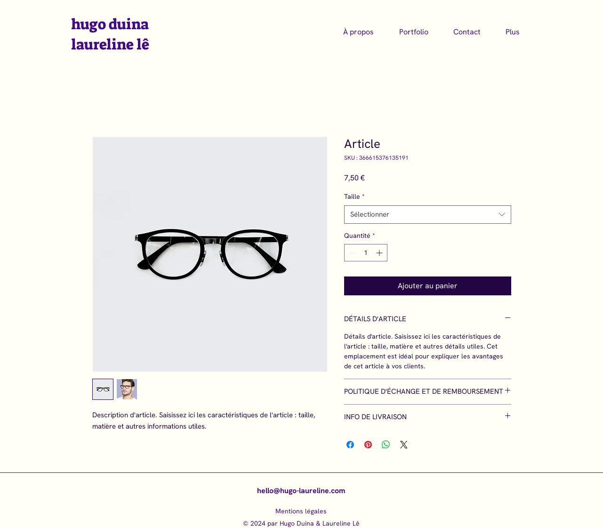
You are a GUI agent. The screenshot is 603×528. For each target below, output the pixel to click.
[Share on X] (404, 444)
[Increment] (380, 252)
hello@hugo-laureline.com (301, 491)
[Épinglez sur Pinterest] (368, 444)
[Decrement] (351, 252)
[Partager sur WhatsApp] (386, 444)
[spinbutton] (365, 252)
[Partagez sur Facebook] (350, 444)
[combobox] (427, 214)
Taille (354, 196)
